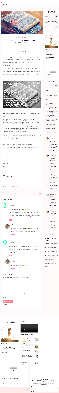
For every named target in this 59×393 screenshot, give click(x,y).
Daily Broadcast (22, 119)
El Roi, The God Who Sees (51, 124)
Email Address (49, 62)
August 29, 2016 (11, 205)
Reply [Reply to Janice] (10, 255)
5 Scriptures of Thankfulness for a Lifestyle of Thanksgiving (52, 103)
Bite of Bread (19, 37)
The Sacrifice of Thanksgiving (52, 140)
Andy (23, 42)
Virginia (51, 174)
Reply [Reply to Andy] (13, 234)
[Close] (57, 364)
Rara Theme (28, 389)
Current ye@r (5, 304)
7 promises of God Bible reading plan (12, 186)
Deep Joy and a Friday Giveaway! (7, 192)
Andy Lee (4, 2)
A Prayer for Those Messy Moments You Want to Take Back (51, 120)
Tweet (4, 176)
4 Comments (26, 42)
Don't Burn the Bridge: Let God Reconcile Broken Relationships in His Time (51, 128)
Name (47, 67)
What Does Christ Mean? (51, 132)
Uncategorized (25, 37)
